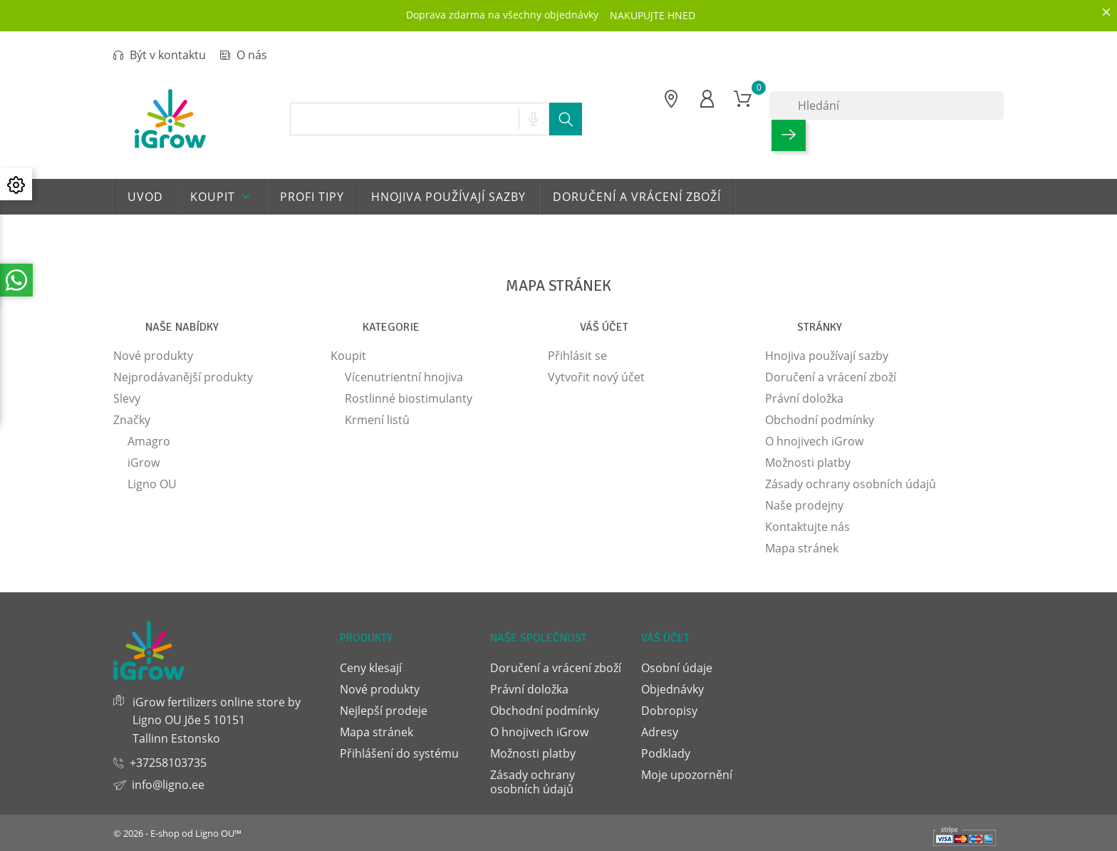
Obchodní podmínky (819, 420)
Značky (131, 420)
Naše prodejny (804, 505)
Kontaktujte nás (807, 527)
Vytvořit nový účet (596, 377)
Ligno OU (152, 484)
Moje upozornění (686, 775)
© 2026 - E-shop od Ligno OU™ (177, 833)
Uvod (145, 197)
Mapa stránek (801, 548)
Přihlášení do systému (399, 753)
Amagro (149, 441)
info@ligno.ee (168, 785)
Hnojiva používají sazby (448, 197)
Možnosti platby (808, 462)
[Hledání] (886, 105)
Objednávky (672, 689)
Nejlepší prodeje (383, 710)
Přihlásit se (577, 355)
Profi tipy (312, 197)
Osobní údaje (676, 668)
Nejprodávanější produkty (183, 377)
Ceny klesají (371, 668)
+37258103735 (168, 762)
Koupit (221, 197)
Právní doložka (804, 398)
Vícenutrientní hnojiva (404, 377)
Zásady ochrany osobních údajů (850, 484)
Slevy (126, 398)
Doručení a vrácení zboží (637, 197)
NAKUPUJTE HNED (652, 15)
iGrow (144, 462)
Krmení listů (377, 420)
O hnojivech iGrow (814, 441)
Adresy (659, 732)
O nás (243, 55)
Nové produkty (153, 355)
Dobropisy (669, 710)
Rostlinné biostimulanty (408, 398)
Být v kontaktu (159, 55)
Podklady (665, 753)
